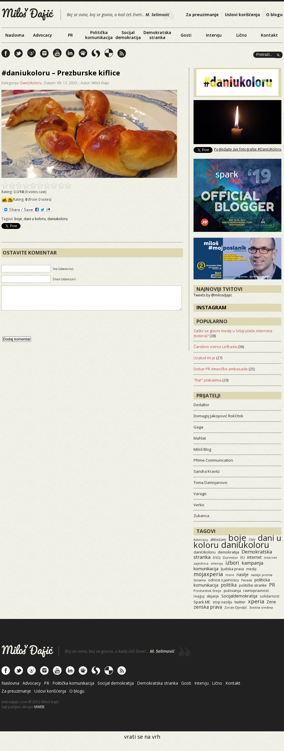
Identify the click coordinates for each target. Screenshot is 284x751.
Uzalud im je (204, 357)
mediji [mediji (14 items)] (251, 568)
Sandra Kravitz (207, 471)
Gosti (186, 35)
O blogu (274, 14)
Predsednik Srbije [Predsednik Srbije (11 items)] (207, 590)
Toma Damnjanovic (210, 482)
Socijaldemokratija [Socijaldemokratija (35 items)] (239, 596)
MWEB (39, 706)
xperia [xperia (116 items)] (256, 601)
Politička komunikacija (99, 35)
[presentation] (45, 329)
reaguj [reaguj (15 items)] (199, 596)
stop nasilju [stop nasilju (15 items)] (222, 602)
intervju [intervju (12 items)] (217, 563)
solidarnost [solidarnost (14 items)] (269, 596)
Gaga (198, 427)
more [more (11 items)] (229, 575)
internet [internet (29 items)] (254, 557)
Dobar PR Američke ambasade (221, 369)
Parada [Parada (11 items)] (246, 580)
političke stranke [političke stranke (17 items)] (253, 585)
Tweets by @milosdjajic (213, 295)
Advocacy (42, 35)
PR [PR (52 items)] (272, 585)
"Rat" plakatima (207, 380)
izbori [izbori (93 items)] (232, 562)
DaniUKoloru (31, 82)
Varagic (200, 493)
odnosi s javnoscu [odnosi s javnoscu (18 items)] (223, 580)
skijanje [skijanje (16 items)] (213, 596)
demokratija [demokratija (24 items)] (228, 552)
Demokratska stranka (157, 35)
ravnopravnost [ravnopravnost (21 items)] (256, 590)
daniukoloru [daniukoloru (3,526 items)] (245, 545)
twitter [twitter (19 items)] (240, 602)
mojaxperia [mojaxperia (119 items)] (208, 574)
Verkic (199, 504)
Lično (241, 35)
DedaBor (201, 404)
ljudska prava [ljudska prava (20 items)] (232, 568)
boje (18, 218)
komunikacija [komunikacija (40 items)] (206, 568)
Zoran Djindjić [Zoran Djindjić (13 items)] (235, 607)
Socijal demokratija (128, 35)
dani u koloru (35, 218)
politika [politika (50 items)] (229, 585)
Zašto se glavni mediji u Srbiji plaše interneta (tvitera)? (233, 333)
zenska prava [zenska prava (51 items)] (208, 607)
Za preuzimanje (202, 14)
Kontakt (269, 35)
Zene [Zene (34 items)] (271, 602)
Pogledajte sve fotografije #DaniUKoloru (247, 149)
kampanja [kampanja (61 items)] (252, 563)
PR (70, 35)
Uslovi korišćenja (242, 14)
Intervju (214, 35)
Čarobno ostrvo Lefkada (215, 346)
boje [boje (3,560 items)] (237, 538)
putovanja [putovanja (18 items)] (232, 590)
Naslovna (14, 35)
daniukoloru (57, 218)
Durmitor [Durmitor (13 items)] (230, 557)
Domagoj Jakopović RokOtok (218, 415)
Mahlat (200, 438)
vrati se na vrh (142, 736)
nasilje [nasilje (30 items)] (243, 574)
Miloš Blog (202, 449)
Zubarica (201, 515)
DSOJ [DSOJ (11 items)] (216, 557)
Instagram (211, 307)
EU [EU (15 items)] (242, 557)
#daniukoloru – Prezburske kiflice (60, 72)
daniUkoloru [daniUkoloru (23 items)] (204, 552)
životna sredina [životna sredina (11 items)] (261, 607)
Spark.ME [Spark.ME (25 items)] (202, 602)
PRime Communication (213, 460)
